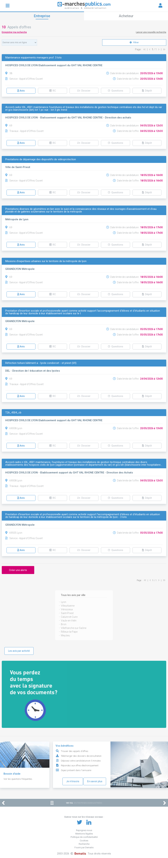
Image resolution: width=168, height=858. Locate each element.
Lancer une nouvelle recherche (151, 32)
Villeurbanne (67, 605)
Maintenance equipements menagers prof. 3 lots (33, 57)
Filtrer (134, 42)
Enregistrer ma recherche (14, 32)
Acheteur (126, 16)
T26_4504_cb (13, 412)
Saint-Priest (67, 613)
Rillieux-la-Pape (69, 631)
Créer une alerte (18, 570)
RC (52, 90)
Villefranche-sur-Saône (73, 628)
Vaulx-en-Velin (68, 620)
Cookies (84, 840)
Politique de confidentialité (84, 837)
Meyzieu (65, 635)
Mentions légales (84, 833)
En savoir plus (94, 781)
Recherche (84, 844)
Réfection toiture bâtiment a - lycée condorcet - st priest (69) (40, 363)
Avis (21, 90)
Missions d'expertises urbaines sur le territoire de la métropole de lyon (45, 261)
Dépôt (147, 90)
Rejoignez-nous (84, 830)
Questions (115, 90)
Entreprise (42, 16)
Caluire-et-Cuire (69, 616)
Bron (63, 624)
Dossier (84, 90)
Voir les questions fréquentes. (18, 779)
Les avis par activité (19, 650)
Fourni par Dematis (84, 847)
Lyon (63, 602)
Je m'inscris (72, 781)
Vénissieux (67, 609)
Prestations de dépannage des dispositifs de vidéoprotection (40, 159)
